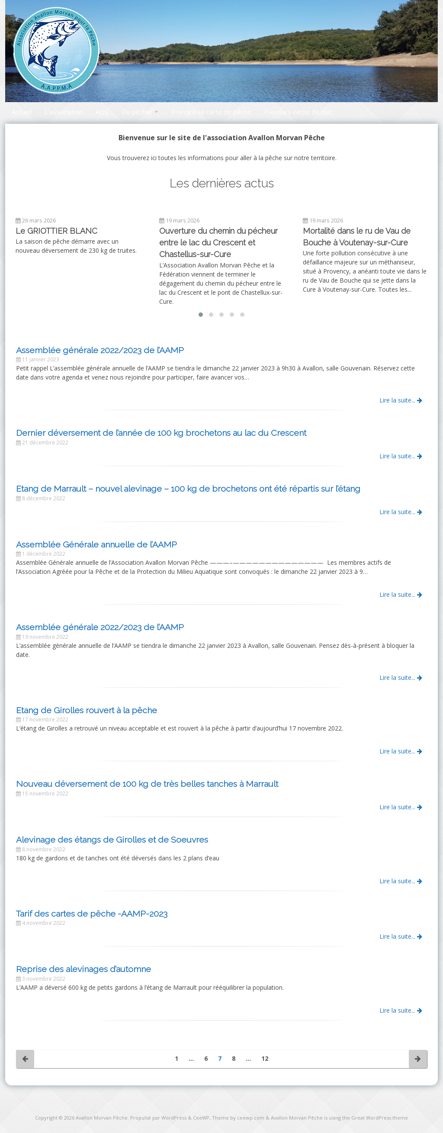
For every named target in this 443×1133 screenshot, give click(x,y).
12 (264, 1058)
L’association (64, 111)
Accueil (22, 111)
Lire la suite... (400, 400)
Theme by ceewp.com (238, 1117)
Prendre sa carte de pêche (211, 111)
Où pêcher (137, 111)
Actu (102, 111)
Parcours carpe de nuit (298, 111)
